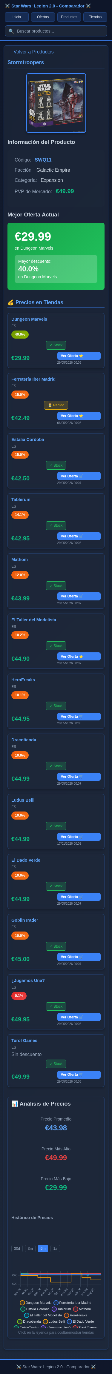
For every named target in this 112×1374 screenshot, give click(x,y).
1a (55, 1249)
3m (30, 1249)
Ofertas (43, 17)
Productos (69, 17)
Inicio (17, 17)
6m (43, 1249)
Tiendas (95, 17)
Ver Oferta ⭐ (72, 356)
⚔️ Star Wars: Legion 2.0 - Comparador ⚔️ (48, 6)
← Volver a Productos (30, 51)
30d (17, 1249)
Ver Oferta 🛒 (72, 476)
